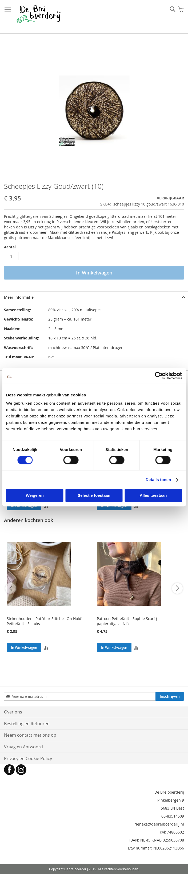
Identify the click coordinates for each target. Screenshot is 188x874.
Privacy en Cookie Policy (28, 758)
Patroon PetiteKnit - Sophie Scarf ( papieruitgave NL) (127, 621)
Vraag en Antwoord (23, 747)
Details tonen (158, 479)
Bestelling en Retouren (27, 724)
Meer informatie (19, 297)
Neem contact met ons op (30, 735)
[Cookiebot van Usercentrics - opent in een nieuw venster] (158, 376)
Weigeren (35, 495)
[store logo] (38, 14)
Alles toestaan (153, 495)
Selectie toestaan (94, 495)
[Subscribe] (169, 696)
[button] (46, 647)
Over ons (13, 712)
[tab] (94, 297)
